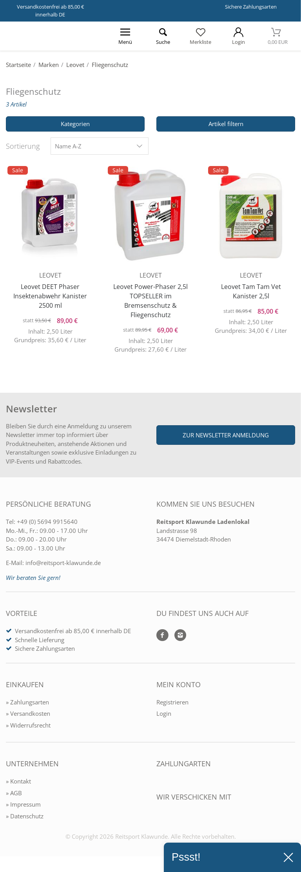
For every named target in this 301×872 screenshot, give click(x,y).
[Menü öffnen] (125, 36)
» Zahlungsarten (27, 704)
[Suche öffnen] (162, 36)
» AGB (14, 795)
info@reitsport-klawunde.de (63, 565)
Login (163, 716)
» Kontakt (18, 783)
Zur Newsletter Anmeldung (226, 437)
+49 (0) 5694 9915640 (47, 524)
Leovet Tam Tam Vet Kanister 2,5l (251, 289)
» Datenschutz (25, 818)
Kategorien (75, 124)
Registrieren (172, 704)
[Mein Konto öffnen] (238, 36)
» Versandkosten (28, 716)
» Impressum (23, 807)
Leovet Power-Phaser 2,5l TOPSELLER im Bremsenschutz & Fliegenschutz (150, 298)
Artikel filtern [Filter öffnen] (226, 124)
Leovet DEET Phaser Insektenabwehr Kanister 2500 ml (50, 293)
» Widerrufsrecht (28, 727)
